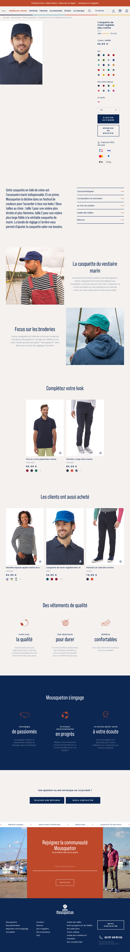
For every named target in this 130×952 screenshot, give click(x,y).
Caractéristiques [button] (100, 191)
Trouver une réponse (47, 800)
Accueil (6, 17)
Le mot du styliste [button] (100, 205)
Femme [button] (43, 10)
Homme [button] (33, 10)
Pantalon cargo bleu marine (79, 459)
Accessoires (16, 17)
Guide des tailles (74, 922)
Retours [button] (100, 219)
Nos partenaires (13, 925)
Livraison (40, 922)
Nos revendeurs (43, 932)
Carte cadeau (73, 932)
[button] (89, 10)
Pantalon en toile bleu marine (100, 567)
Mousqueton (11, 922)
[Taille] (108, 110)
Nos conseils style (74, 942)
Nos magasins (42, 928)
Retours (39, 925)
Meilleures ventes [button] (18, 10)
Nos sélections (73, 928)
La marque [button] (78, 10)
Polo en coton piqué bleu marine (41, 459)
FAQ (38, 935)
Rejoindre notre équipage (17, 928)
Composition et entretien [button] (100, 198)
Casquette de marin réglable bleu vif (63, 567)
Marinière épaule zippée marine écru (23, 567)
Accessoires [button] (56, 10)
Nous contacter (83, 800)
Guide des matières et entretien (77, 937)
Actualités (10, 932)
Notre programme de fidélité (79, 925)
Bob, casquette (29, 17)
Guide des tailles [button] (100, 212)
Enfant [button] (67, 10)
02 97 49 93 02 (110, 937)
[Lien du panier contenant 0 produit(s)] (126, 10)
